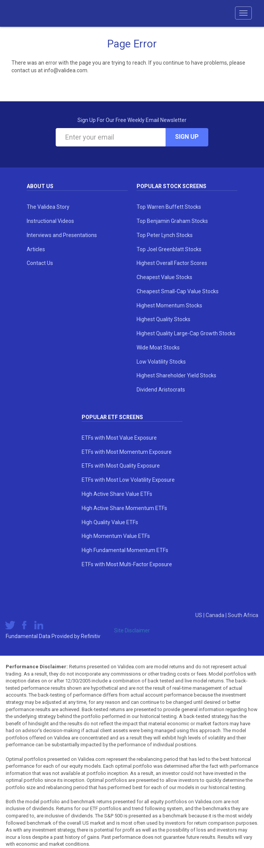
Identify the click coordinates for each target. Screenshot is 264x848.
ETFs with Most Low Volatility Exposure (128, 480)
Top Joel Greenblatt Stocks (169, 249)
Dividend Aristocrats (161, 390)
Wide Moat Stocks (158, 347)
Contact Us (40, 263)
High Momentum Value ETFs (116, 536)
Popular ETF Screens (112, 417)
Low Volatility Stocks (161, 362)
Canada (215, 615)
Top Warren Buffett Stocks (169, 207)
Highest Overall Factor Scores (172, 263)
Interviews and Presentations (62, 235)
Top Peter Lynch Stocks (165, 235)
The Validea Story (48, 207)
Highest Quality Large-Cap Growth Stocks (186, 333)
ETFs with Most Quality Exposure (121, 466)
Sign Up (187, 136)
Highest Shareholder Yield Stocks (176, 375)
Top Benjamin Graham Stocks (172, 221)
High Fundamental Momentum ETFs (125, 550)
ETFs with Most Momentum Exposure (127, 452)
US (199, 615)
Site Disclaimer (132, 630)
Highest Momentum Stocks (169, 305)
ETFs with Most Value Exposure (119, 438)
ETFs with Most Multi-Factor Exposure (127, 564)
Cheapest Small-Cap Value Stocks (178, 291)
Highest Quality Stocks (163, 319)
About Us (40, 186)
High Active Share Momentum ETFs (124, 508)
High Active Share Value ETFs (117, 494)
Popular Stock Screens (171, 186)
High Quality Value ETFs (110, 522)
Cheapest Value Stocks (164, 277)
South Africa (243, 615)
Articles (36, 249)
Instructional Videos (50, 221)
